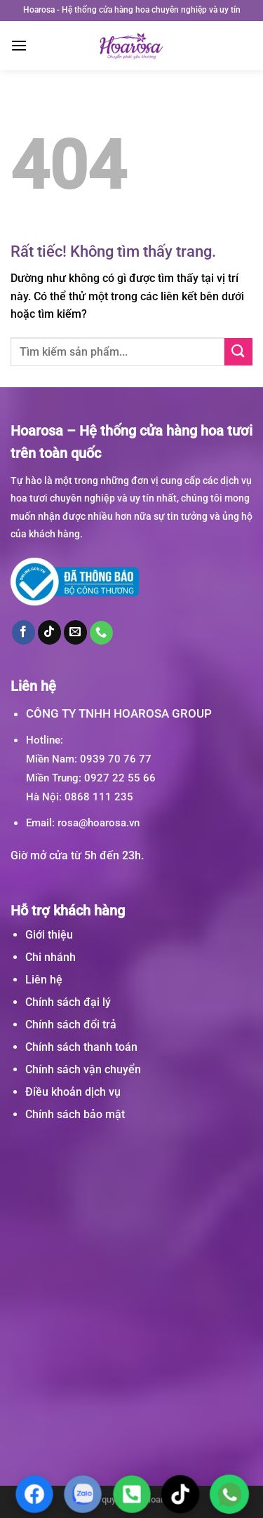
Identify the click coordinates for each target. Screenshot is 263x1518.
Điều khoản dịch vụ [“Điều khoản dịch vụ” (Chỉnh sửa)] (73, 1092)
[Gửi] (238, 351)
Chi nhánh (50, 957)
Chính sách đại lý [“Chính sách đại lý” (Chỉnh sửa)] (68, 1002)
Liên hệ (43, 979)
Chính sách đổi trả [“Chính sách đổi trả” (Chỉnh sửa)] (70, 1024)
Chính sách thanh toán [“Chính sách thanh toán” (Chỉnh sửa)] (81, 1047)
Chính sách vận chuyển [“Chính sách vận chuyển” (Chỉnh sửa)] (83, 1069)
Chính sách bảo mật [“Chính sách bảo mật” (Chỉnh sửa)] (75, 1114)
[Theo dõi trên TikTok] (50, 632)
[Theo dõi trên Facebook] (24, 632)
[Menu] (19, 45)
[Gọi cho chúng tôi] (102, 633)
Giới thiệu (49, 934)
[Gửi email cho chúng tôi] (76, 632)
